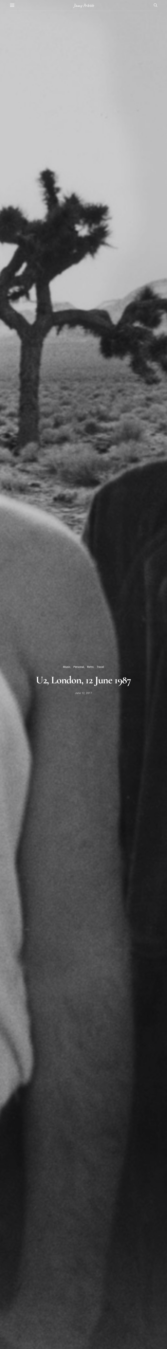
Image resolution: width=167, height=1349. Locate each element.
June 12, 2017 (83, 693)
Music (66, 667)
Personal (78, 667)
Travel (100, 667)
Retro (90, 667)
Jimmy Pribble (83, 5)
